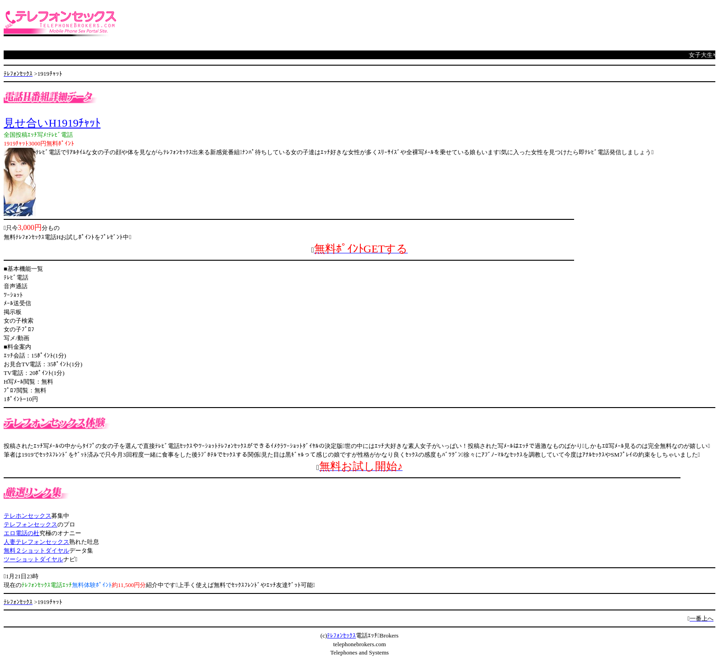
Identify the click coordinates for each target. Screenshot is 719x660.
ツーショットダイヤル (33, 559)
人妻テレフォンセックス (36, 541)
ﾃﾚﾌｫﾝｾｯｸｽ (341, 635)
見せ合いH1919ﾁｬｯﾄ (52, 123)
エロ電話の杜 (21, 533)
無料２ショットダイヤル (36, 550)
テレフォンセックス (30, 524)
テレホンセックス (27, 515)
